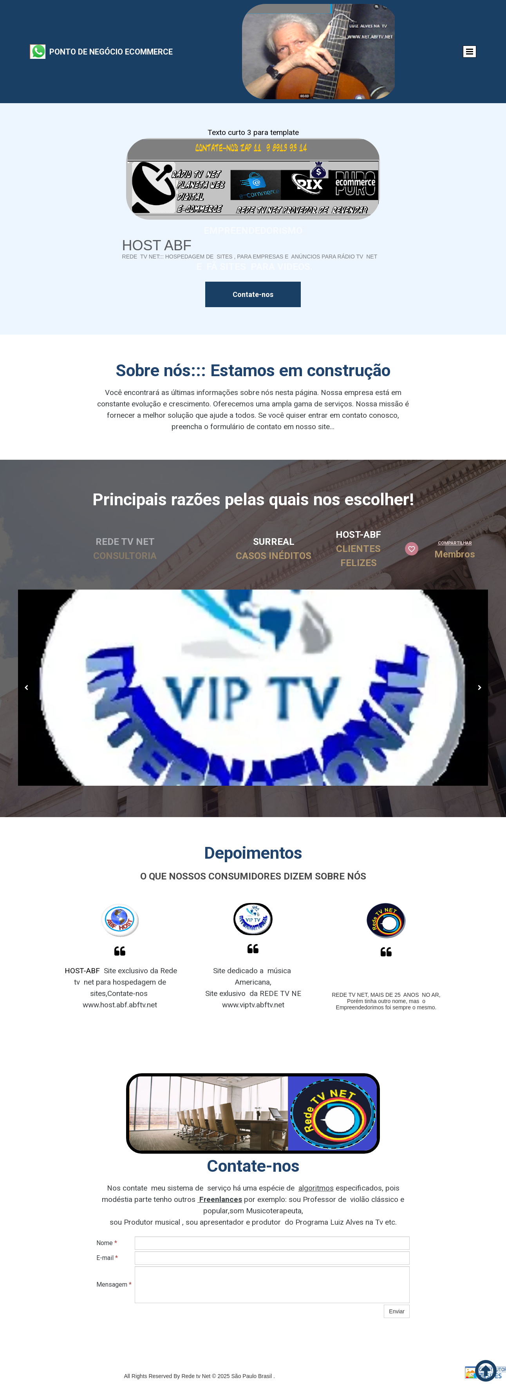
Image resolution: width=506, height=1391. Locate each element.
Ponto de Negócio (86, 51)
